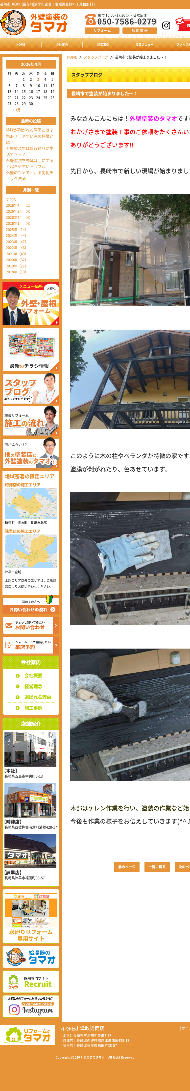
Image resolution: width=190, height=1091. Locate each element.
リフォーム (102, 30)
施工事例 (103, 44)
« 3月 (17, 110)
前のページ (127, 867)
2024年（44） (17, 235)
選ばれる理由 (37, 697)
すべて (11, 199)
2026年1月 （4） (19, 223)
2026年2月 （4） (19, 217)
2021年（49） (17, 254)
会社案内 (62, 44)
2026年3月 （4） (19, 211)
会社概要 (33, 675)
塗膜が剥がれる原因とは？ (29, 130)
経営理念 (33, 686)
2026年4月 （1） (19, 205)
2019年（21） (17, 266)
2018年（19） (17, 272)
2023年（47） (17, 241)
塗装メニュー (144, 44)
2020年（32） (17, 260)
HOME (20, 44)
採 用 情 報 (140, 30)
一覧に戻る (157, 867)
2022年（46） (17, 247)
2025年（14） (17, 229)
